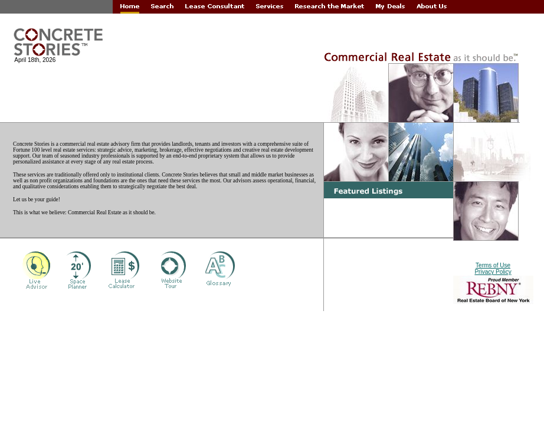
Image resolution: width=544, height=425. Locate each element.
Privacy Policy (492, 272)
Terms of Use (493, 265)
